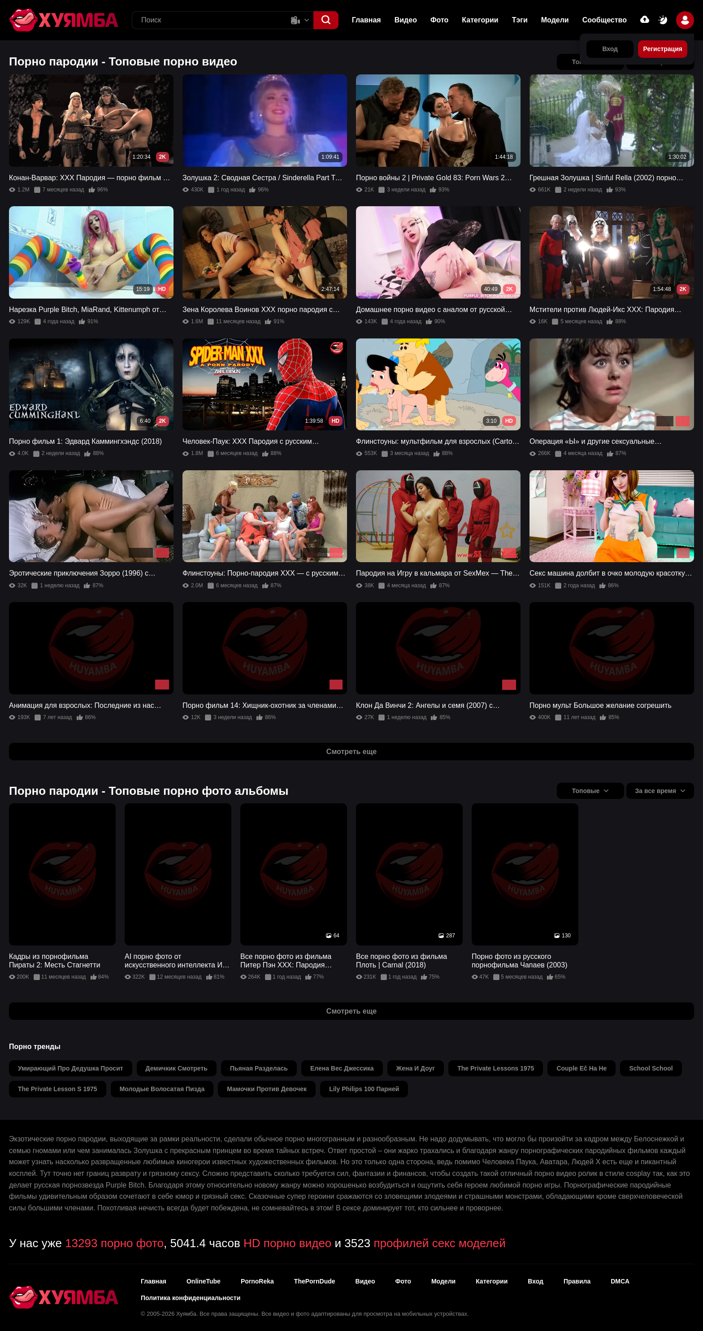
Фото (439, 20)
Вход (535, 1281)
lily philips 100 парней (364, 1089)
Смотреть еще (351, 751)
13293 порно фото (114, 1243)
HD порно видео (287, 1243)
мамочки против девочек (267, 1089)
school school (651, 1068)
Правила (577, 1281)
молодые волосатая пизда (162, 1089)
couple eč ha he (581, 1068)
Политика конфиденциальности (190, 1297)
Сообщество (604, 20)
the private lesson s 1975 (57, 1089)
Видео (406, 20)
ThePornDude (314, 1281)
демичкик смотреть (177, 1068)
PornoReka (257, 1281)
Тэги (520, 20)
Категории (480, 20)
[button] (325, 20)
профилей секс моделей (439, 1243)
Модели (555, 20)
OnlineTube (204, 1281)
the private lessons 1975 (495, 1068)
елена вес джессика (342, 1068)
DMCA (620, 1281)
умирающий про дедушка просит (70, 1068)
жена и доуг (415, 1068)
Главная (366, 20)
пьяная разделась (259, 1068)
